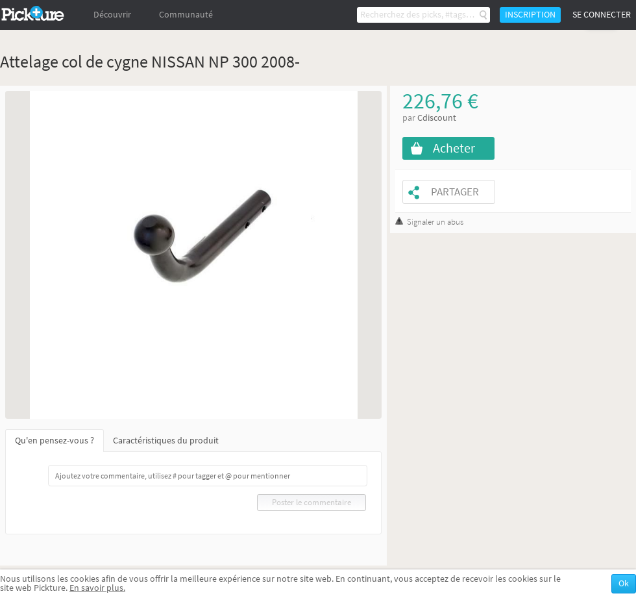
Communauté (186, 14)
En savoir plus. (97, 588)
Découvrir (112, 14)
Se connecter (601, 14)
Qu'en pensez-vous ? (54, 440)
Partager (455, 191)
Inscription (530, 14)
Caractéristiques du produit (166, 440)
